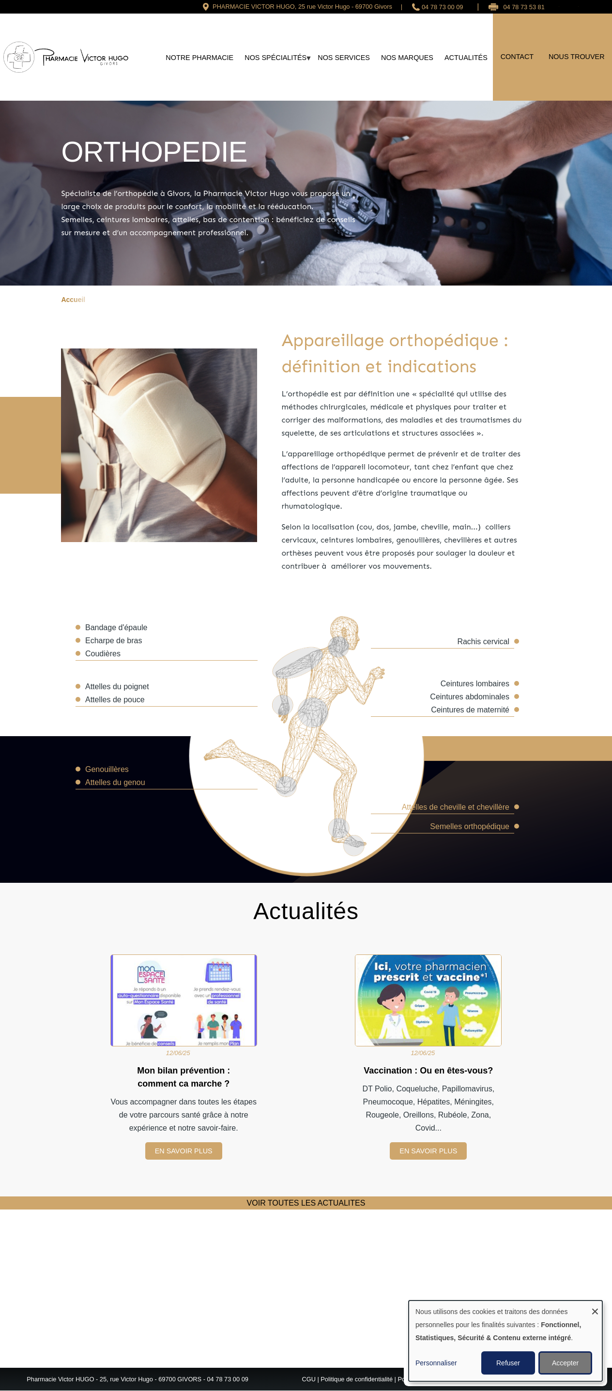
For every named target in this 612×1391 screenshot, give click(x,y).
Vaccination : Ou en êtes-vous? (428, 1070)
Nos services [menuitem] (344, 57)
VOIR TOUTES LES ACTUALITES (306, 1203)
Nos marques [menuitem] (407, 57)
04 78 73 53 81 (523, 7)
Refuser (508, 1363)
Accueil (73, 299)
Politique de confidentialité (357, 1379)
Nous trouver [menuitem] (577, 56)
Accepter (565, 1363)
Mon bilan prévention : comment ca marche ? (183, 1077)
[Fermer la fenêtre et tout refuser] (595, 1306)
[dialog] (505, 1340)
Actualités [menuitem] (466, 57)
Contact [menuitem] (517, 56)
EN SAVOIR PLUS (184, 1151)
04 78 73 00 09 (442, 7)
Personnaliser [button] (436, 1363)
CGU (308, 1379)
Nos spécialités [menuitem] (275, 61)
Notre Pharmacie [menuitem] (199, 57)
